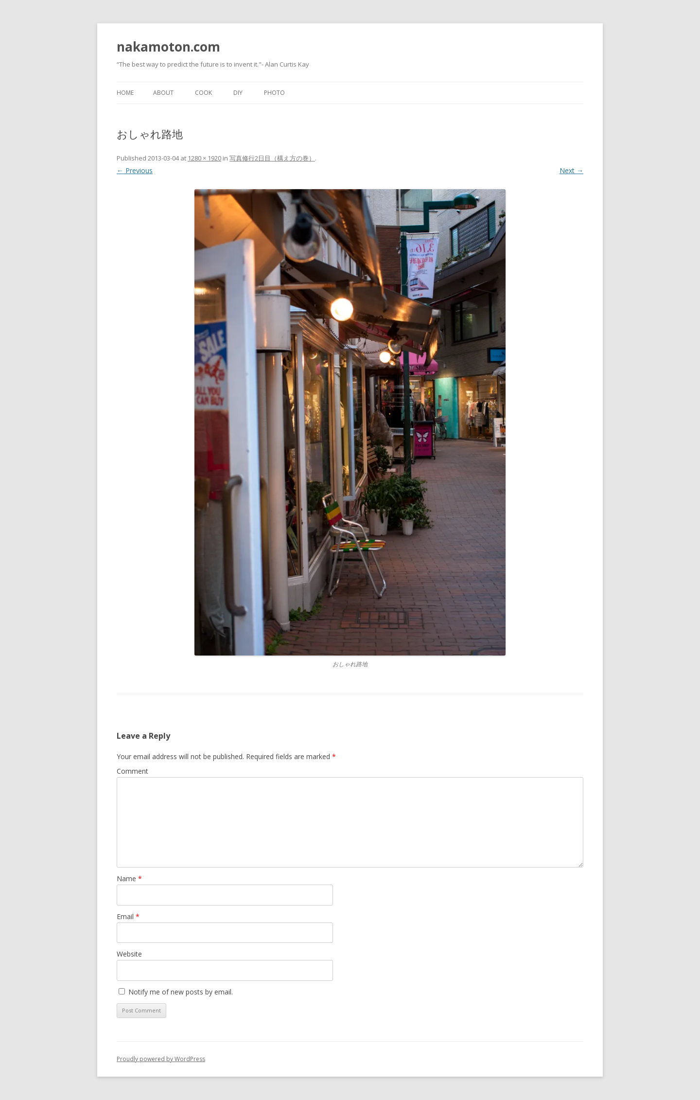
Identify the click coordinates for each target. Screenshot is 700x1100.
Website (129, 953)
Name (129, 878)
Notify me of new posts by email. (180, 991)
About (163, 93)
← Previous (135, 170)
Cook (203, 93)
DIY (238, 93)
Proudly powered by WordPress (161, 1059)
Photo (274, 93)
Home (125, 93)
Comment (132, 771)
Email (128, 916)
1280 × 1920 (204, 158)
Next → (571, 170)
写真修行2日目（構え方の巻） (272, 158)
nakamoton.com (168, 46)
